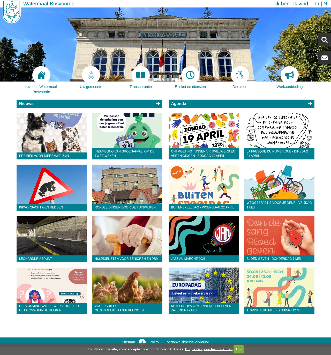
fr (316, 3)
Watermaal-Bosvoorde (48, 3)
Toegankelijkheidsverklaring (187, 342)
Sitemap (128, 342)
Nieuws (26, 103)
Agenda (178, 103)
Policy (154, 342)
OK (238, 349)
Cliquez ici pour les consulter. (209, 349)
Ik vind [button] (300, 3)
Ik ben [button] (282, 3)
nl (326, 3)
